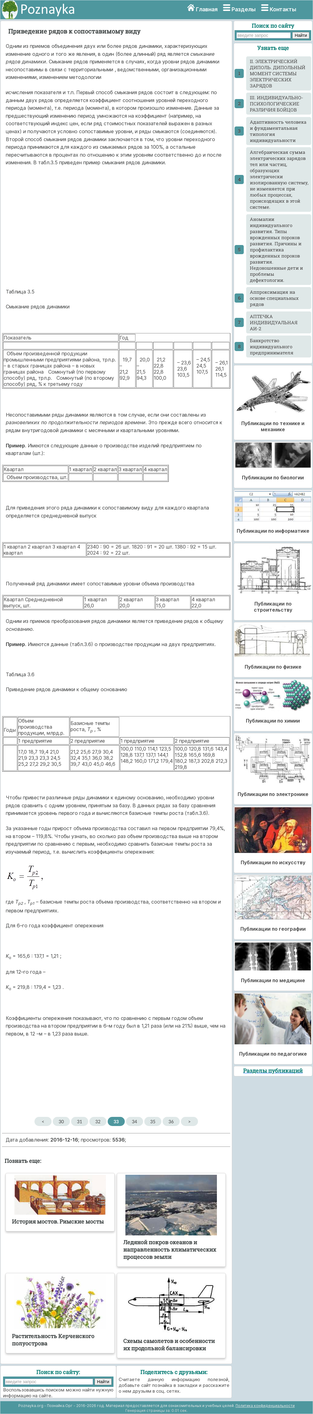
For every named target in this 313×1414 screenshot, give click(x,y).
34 (134, 1121)
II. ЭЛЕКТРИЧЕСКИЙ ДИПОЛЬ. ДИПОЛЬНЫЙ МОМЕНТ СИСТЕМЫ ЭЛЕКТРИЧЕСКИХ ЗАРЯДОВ (277, 73)
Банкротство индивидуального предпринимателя (271, 346)
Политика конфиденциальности (265, 1405)
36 (171, 1121)
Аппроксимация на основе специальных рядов (274, 298)
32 (97, 1121)
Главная (207, 9)
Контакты (283, 9)
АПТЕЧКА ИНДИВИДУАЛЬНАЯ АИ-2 (273, 322)
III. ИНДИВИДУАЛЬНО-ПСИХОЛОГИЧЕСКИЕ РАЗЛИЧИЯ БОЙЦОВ (276, 103)
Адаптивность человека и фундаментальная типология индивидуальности (278, 131)
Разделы (244, 9)
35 (152, 1121)
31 (79, 1121)
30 (61, 1121)
